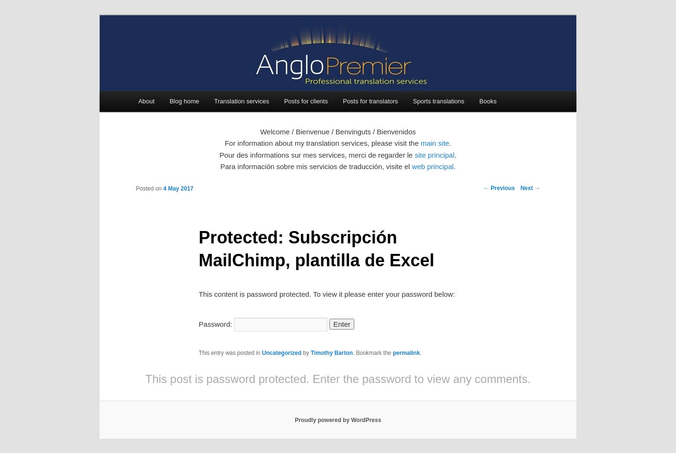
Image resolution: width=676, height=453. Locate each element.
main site (434, 143)
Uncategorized (282, 353)
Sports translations (438, 101)
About (146, 101)
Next (530, 188)
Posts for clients (306, 101)
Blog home (184, 101)
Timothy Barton (332, 353)
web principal (433, 166)
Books (488, 101)
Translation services (241, 101)
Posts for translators (370, 101)
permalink (406, 353)
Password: (263, 324)
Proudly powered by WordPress (338, 420)
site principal (434, 155)
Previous (499, 188)
